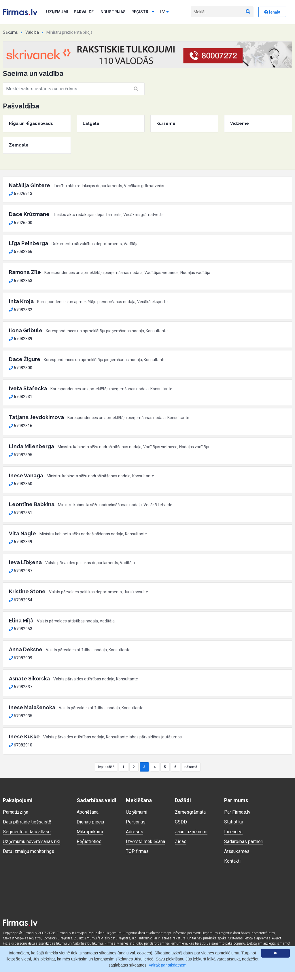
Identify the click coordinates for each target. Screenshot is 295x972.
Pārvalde (84, 12)
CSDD (181, 822)
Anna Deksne (25, 649)
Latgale (91, 123)
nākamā (190, 767)
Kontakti (232, 861)
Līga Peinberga (28, 243)
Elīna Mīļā (21, 621)
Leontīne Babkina (31, 504)
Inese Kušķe (24, 736)
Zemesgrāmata (190, 812)
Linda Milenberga (31, 446)
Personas (135, 822)
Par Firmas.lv (237, 812)
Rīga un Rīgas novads (31, 123)
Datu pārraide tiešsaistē (27, 822)
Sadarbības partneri (243, 841)
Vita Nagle (22, 533)
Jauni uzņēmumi (191, 831)
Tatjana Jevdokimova (36, 417)
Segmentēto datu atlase (27, 831)
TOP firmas (137, 851)
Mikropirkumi (90, 831)
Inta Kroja (21, 301)
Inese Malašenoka (32, 707)
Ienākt (272, 12)
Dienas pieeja (90, 822)
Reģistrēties (89, 841)
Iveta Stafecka (28, 388)
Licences (233, 831)
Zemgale (19, 145)
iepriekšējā (106, 767)
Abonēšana (88, 812)
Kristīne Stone (27, 591)
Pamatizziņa (15, 812)
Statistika (233, 822)
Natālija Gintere (29, 185)
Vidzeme (239, 123)
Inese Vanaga (26, 475)
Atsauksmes (236, 851)
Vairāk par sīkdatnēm (167, 965)
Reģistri (142, 12)
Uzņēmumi (57, 12)
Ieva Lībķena (25, 562)
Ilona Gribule (25, 330)
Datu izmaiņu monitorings (28, 851)
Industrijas (112, 12)
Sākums (10, 32)
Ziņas (180, 841)
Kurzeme (165, 123)
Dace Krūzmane (29, 214)
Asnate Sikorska (29, 678)
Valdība (32, 32)
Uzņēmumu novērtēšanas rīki (31, 841)
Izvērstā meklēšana (145, 841)
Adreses (134, 831)
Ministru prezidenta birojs (69, 32)
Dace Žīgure (24, 359)
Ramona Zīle (25, 272)
